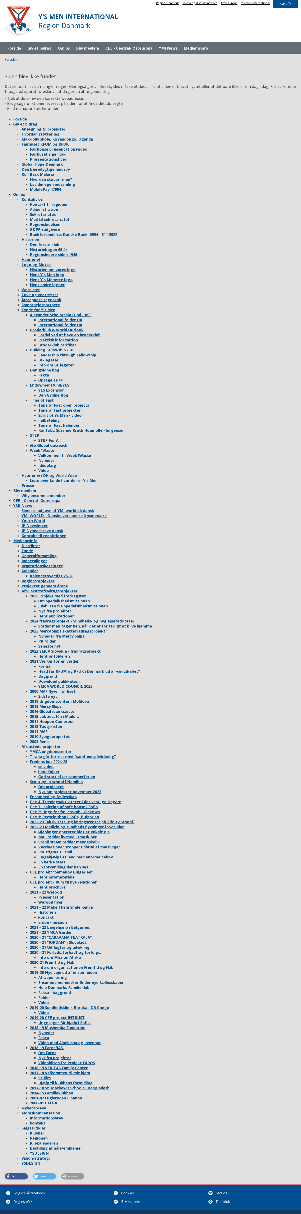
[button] (16, 1176)
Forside (14, 48)
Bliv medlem (87, 48)
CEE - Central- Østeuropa (129, 48)
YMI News (168, 48)
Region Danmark (167, 3)
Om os (64, 48)
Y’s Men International (255, 3)
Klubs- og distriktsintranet (199, 3)
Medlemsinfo (196, 48)
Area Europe (229, 3)
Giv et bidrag (39, 48)
